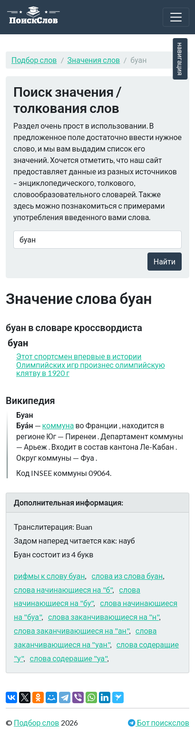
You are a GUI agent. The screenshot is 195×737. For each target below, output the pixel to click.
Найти (165, 261)
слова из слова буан (127, 575)
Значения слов (94, 59)
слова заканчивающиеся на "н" (103, 616)
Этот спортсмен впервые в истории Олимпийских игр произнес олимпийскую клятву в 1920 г (90, 364)
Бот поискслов (162, 722)
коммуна (58, 425)
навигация (180, 58)
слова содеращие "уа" (68, 658)
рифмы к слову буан (49, 575)
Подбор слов (34, 59)
